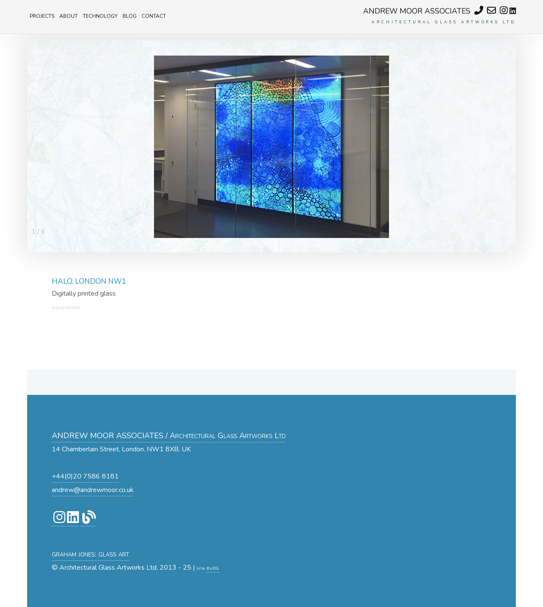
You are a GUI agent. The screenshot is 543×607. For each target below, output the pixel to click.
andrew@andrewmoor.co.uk (93, 490)
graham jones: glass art (90, 553)
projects (42, 15)
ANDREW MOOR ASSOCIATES (416, 11)
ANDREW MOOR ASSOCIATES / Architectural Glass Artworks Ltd (169, 435)
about (68, 15)
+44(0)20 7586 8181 (85, 476)
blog (130, 15)
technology (100, 15)
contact (154, 15)
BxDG (213, 568)
